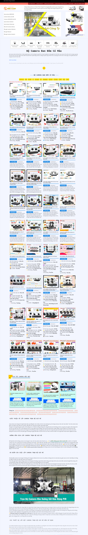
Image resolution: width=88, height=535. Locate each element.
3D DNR (29, 79)
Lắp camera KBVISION (9, 14)
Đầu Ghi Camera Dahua (9, 26)
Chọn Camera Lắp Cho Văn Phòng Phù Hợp (27, 414)
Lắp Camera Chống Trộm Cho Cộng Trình (50, 128)
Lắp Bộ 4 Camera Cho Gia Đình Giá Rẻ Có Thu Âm (67, 207)
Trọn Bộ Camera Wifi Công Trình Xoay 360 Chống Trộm (34, 184)
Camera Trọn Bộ (39, 3)
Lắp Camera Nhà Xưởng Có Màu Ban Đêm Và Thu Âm (50, 207)
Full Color (50, 79)
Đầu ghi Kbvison (7, 31)
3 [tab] (45, 35)
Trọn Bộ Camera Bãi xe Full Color (66, 356)
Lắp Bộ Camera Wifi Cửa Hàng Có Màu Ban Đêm (34, 209)
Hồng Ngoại (45, 79)
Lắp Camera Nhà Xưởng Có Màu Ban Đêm (50, 158)
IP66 (26, 79)
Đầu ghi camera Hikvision (9, 29)
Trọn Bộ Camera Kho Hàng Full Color (50, 356)
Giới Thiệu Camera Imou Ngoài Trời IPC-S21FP (33, 394)
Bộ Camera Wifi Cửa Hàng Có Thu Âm (67, 182)
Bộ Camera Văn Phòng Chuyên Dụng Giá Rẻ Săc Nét (46, 410)
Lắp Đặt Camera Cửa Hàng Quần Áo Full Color (34, 356)
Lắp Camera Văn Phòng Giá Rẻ (45, 412)
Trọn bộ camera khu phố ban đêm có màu (50, 257)
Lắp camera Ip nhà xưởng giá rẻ (17, 256)
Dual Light (37, 79)
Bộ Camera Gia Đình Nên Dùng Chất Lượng (33, 158)
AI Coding (55, 79)
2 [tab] (44, 35)
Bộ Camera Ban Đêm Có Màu (44, 75)
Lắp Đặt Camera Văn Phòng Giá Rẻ (59, 412)
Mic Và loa (22, 79)
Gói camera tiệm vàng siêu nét (67, 256)
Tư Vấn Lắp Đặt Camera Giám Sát (61, 3)
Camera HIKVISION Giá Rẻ (10, 19)
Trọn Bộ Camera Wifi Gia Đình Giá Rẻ (17, 209)
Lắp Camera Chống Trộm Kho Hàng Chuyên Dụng (66, 289)
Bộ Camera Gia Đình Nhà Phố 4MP (17, 127)
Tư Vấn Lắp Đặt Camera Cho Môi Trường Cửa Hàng (51, 396)
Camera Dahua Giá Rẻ (9, 16)
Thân (64, 79)
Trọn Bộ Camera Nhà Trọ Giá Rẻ (34, 256)
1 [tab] (42, 35)
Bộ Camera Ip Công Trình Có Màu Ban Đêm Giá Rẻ (67, 158)
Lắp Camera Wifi (32, 3)
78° (40, 79)
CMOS (67, 79)
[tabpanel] (44, 24)
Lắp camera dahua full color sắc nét (17, 287)
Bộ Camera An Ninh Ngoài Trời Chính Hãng (17, 96)
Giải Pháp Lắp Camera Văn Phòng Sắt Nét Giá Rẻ (46, 414)
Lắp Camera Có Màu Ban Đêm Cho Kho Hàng (50, 232)
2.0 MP (60, 79)
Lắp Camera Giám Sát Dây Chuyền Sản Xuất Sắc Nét (67, 128)
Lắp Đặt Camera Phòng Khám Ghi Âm (17, 356)
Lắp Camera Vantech (8, 21)
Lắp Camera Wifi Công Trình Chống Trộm (16, 184)
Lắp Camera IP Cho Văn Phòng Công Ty (33, 96)
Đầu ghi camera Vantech (9, 34)
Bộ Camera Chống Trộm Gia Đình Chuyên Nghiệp (34, 128)
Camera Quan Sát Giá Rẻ (48, 3)
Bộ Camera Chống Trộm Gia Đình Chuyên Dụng (17, 322)
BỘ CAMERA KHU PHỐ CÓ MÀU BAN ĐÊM (50, 321)
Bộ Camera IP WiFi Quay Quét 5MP (67, 97)
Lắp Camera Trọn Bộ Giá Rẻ (15, 82)
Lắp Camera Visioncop (9, 24)
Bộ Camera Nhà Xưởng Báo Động (34, 287)
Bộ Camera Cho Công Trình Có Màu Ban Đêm (67, 320)
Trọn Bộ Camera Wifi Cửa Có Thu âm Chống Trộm (50, 182)
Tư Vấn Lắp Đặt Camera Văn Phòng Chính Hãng (68, 395)
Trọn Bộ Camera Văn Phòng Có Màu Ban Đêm (67, 233)
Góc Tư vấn (71, 3)
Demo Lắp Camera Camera (79, 3)
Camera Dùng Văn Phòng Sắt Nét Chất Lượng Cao (34, 232)
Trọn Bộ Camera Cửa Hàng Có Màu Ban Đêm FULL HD (33, 322)
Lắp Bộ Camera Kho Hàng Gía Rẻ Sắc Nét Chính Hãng (50, 96)
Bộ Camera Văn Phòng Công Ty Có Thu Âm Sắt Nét (17, 232)
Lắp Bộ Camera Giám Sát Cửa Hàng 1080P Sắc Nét (25, 410)
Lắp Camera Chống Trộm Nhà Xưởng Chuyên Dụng (16, 158)
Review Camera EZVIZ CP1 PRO (17, 394)
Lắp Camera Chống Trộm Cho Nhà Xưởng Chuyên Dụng (50, 289)
